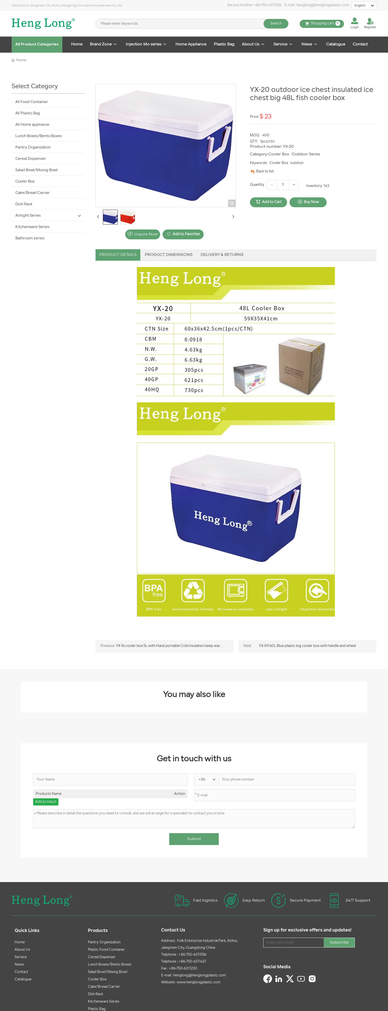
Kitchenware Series (103, 1002)
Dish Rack (95, 994)
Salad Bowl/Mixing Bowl (107, 972)
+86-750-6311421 (192, 962)
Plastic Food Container (106, 950)
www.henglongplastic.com (198, 982)
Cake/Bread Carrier (104, 987)
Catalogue (23, 979)
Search (276, 23)
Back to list (265, 171)
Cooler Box (278, 154)
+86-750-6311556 (267, 5)
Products (98, 930)
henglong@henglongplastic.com (322, 5)
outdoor (297, 163)
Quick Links (27, 930)
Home (20, 942)
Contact (21, 972)
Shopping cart (321, 24)
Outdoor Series (305, 154)
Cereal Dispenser (102, 957)
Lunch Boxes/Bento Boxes (109, 965)
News (19, 965)
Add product (45, 802)
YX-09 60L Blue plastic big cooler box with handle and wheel (307, 646)
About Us (22, 950)
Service (21, 957)
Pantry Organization (104, 942)
